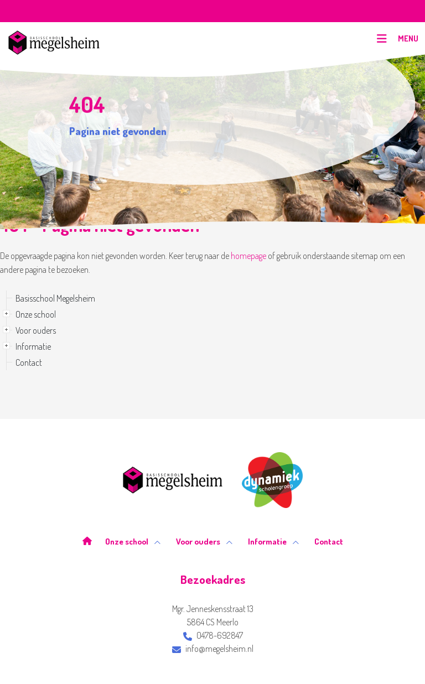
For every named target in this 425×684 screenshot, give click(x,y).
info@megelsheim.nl (212, 648)
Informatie (33, 346)
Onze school (35, 314)
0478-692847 (213, 635)
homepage (248, 255)
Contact (28, 362)
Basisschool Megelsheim (55, 298)
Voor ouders (35, 330)
